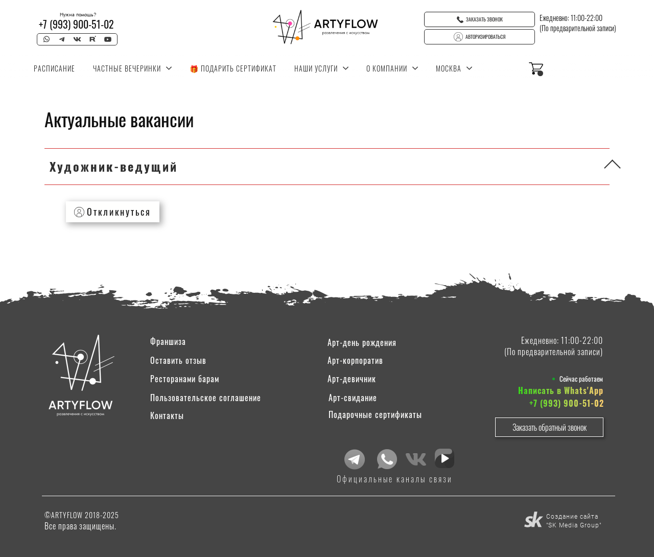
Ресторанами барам (184, 379)
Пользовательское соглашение (205, 397)
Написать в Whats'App (560, 390)
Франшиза (168, 341)
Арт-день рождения (362, 342)
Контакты (167, 415)
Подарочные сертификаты (375, 414)
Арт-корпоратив (355, 360)
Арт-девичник (352, 379)
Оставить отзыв (178, 360)
